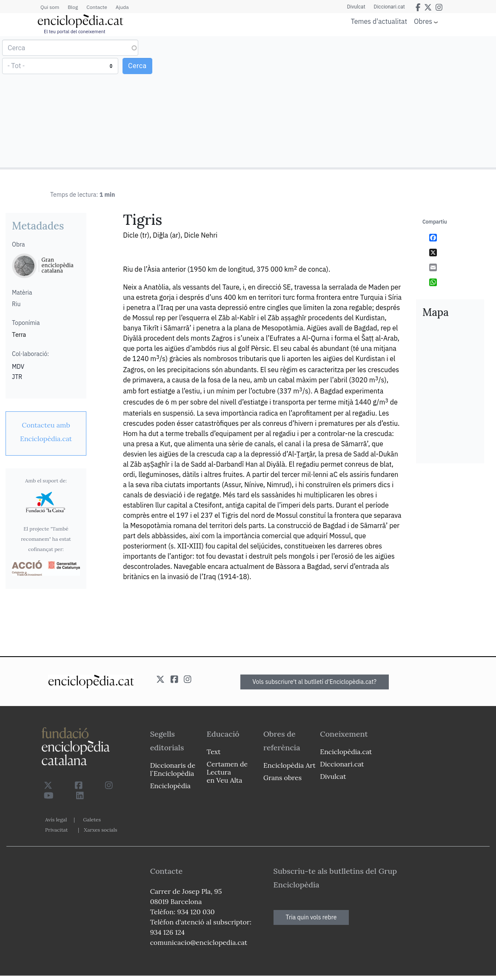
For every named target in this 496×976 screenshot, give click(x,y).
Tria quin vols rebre (311, 917)
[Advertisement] (371, 101)
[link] (46, 431)
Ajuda (122, 7)
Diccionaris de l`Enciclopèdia (172, 769)
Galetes (92, 819)
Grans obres (282, 777)
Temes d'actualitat (379, 21)
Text (214, 751)
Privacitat (56, 830)
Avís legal (56, 819)
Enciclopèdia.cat (346, 751)
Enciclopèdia (170, 785)
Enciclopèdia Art (289, 765)
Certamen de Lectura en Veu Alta (227, 772)
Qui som (49, 7)
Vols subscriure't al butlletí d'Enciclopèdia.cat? (315, 682)
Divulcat (356, 7)
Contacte (96, 7)
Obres (423, 21)
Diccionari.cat (389, 7)
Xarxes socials (100, 830)
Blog (73, 7)
